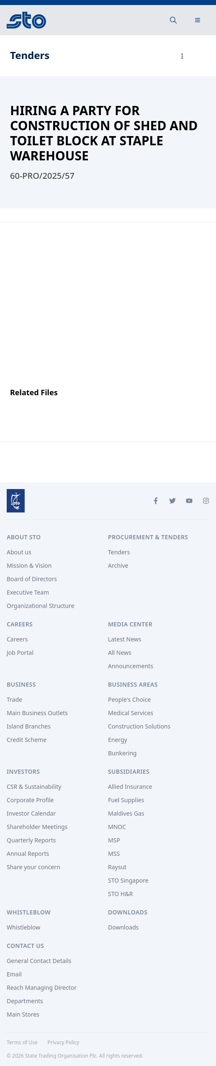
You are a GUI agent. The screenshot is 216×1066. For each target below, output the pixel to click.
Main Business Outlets (37, 713)
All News (119, 653)
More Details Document (54, 420)
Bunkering (122, 753)
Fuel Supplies (126, 800)
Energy (117, 740)
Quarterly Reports (31, 840)
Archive (118, 565)
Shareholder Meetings (37, 827)
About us (19, 552)
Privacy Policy (63, 1042)
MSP (114, 840)
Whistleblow (23, 927)
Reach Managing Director (42, 987)
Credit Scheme (26, 740)
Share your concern (33, 867)
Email (14, 974)
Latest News (124, 639)
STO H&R (120, 894)
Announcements (130, 666)
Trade (14, 699)
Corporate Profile (30, 800)
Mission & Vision (29, 565)
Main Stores (23, 1014)
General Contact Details (39, 961)
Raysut (117, 867)
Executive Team (28, 592)
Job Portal (20, 653)
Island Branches (29, 726)
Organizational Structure (41, 606)
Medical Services (130, 713)
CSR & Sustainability (34, 786)
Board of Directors (32, 579)
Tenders (119, 552)
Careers (17, 639)
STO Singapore (128, 880)
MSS (114, 853)
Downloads (123, 927)
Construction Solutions (139, 726)
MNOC (117, 827)
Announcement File (48, 408)
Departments (25, 1001)
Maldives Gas (126, 813)
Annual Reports (28, 853)
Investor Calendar (31, 813)
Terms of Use (22, 1042)
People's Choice (129, 699)
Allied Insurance (130, 786)
